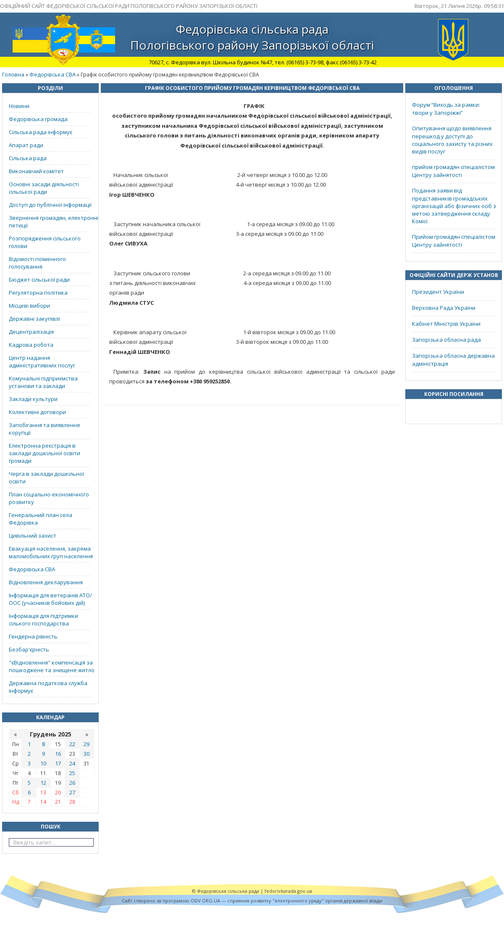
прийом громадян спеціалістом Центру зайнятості (453, 171)
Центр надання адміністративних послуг (42, 361)
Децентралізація (31, 331)
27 (72, 792)
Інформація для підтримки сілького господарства (43, 619)
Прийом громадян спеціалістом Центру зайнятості (453, 240)
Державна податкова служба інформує (48, 686)
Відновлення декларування (46, 582)
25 (72, 773)
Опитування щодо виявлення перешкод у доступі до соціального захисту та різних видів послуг (452, 139)
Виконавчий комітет (36, 171)
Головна (13, 74)
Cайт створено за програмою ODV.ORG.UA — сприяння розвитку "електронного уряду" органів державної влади (252, 900)
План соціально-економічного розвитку (49, 498)
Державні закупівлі (34, 318)
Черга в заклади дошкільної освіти (46, 477)
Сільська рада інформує (40, 132)
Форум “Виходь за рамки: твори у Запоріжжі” (446, 108)
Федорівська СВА (52, 74)
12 (43, 782)
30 (86, 753)
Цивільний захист (32, 535)
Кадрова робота (31, 344)
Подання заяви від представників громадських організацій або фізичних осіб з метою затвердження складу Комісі (454, 206)
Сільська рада (28, 158)
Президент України (438, 291)
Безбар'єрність (29, 649)
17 (58, 763)
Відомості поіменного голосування (37, 262)
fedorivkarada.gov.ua (288, 891)
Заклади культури (33, 399)
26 (72, 782)
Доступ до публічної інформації (50, 204)
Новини (19, 106)
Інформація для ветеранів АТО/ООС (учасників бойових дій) (50, 599)
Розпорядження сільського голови (45, 242)
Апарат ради (26, 145)
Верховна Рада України (443, 307)
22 (72, 744)
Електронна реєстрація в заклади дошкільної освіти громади (44, 453)
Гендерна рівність (33, 636)
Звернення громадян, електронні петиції (53, 221)
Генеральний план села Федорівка (40, 518)
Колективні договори (37, 412)
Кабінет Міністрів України (446, 323)
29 (86, 744)
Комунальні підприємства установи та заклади (43, 382)
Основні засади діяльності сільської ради (44, 187)
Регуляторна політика (38, 292)
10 (43, 763)
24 (72, 763)
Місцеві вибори (29, 305)
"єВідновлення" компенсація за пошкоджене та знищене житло (51, 666)
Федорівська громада (38, 119)
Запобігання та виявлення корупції (44, 428)
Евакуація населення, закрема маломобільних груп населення (51, 552)
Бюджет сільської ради (39, 279)
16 (58, 753)
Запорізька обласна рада (446, 339)
